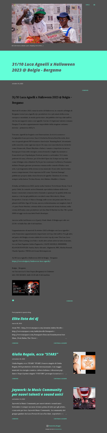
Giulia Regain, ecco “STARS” (35, 354)
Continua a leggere (60, 343)
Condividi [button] (85, 90)
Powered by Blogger (53, 426)
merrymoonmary (58, 429)
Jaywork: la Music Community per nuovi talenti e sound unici (37, 392)
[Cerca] (87, 5)
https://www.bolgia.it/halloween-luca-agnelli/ (31, 261)
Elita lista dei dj (25, 318)
